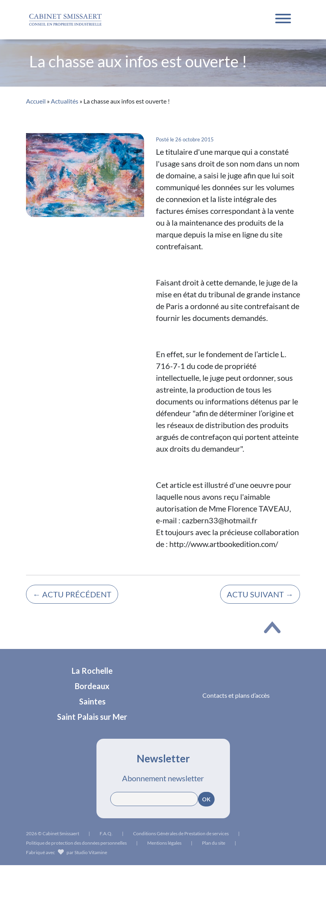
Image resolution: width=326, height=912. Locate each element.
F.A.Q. (106, 833)
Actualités (64, 101)
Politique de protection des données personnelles (76, 843)
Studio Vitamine (90, 852)
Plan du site (213, 843)
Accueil (36, 101)
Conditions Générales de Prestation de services (181, 833)
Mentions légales (164, 843)
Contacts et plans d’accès (236, 695)
